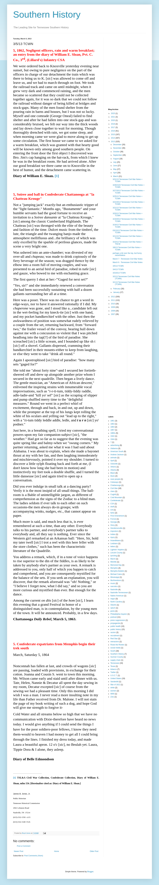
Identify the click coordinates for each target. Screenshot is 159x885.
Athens (113, 467)
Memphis (114, 568)
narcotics (114, 586)
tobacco (113, 669)
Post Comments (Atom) (33, 856)
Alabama (114, 448)
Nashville (114, 589)
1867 (112, 430)
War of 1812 (115, 685)
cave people (115, 479)
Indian (112, 534)
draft (112, 507)
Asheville (114, 464)
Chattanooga (115, 485)
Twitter (113, 672)
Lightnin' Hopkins (117, 550)
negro (112, 599)
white (112, 688)
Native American (117, 596)
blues (112, 476)
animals (113, 458)
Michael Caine (116, 574)
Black (112, 473)
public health (115, 626)
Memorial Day (116, 565)
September (117, 155)
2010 (113, 304)
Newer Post (18, 851)
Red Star (114, 639)
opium (112, 608)
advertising (114, 445)
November (117, 148)
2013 (113, 142)
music (112, 583)
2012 (113, 297)
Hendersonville (116, 528)
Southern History (47, 14)
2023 (113, 113)
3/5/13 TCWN (118, 266)
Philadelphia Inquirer (118, 614)
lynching (113, 556)
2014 (113, 138)
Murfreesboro (115, 580)
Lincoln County (116, 553)
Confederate (115, 500)
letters (112, 546)
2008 (113, 311)
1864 (112, 427)
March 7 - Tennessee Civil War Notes (127, 259)
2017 (113, 127)
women (113, 691)
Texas (112, 666)
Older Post (94, 851)
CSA (112, 504)
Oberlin (113, 605)
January (116, 292)
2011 (113, 300)
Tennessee (114, 663)
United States (115, 678)
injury (112, 537)
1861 (112, 421)
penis (112, 611)
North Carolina (116, 602)
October (116, 152)
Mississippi (114, 577)
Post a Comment (23, 846)
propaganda (115, 623)
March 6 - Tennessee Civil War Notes (127, 262)
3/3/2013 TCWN (119, 273)
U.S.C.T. (113, 675)
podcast (113, 617)
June (115, 166)
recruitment (114, 636)
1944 (112, 439)
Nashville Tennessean (119, 593)
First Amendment (117, 516)
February (117, 289)
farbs (112, 513)
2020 (113, 120)
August (116, 159)
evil (111, 510)
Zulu (112, 697)
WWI (112, 694)
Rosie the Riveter (117, 645)
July (115, 162)
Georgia (113, 522)
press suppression (117, 620)
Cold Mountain (116, 497)
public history (115, 629)
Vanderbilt (114, 682)
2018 (113, 124)
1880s (112, 433)
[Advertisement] (127, 56)
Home (56, 851)
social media (115, 648)
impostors (114, 531)
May (115, 169)
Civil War (114, 488)
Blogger (90, 872)
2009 (113, 307)
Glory (112, 525)
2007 (113, 314)
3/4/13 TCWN (118, 269)
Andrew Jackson (117, 455)
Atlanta (113, 470)
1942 (112, 436)
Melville (113, 562)
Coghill (113, 494)
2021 (113, 117)
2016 (113, 131)
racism (113, 632)
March (116, 176)
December (117, 145)
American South (116, 451)
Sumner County (116, 657)
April (115, 173)
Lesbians (114, 543)
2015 (113, 134)
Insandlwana (115, 540)
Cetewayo (114, 482)
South (112, 651)
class (112, 491)
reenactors (114, 642)
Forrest (113, 519)
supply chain (115, 660)
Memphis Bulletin (117, 571)
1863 (112, 424)
